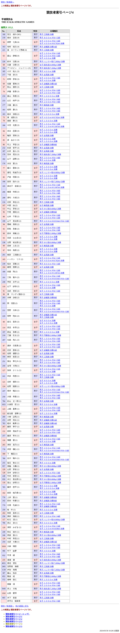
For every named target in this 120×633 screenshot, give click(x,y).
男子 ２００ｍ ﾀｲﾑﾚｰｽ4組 (50, 102)
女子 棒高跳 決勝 (47, 205)
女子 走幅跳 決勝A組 (48, 84)
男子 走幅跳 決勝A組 (48, 47)
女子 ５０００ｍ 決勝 (48, 132)
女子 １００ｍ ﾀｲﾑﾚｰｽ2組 (50, 90)
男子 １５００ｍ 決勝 (48, 580)
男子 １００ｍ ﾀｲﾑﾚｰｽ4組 (50, 395)
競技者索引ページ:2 (14, 619)
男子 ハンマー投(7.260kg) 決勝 (52, 62)
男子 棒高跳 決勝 (47, 105)
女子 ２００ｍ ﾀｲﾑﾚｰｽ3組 (50, 78)
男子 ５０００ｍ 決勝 (48, 404)
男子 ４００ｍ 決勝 (48, 71)
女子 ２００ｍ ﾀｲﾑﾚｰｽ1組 (50, 93)
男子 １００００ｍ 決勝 (49, 96)
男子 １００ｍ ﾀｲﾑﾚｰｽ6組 (50, 99)
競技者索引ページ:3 (14, 621)
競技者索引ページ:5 (14, 626)
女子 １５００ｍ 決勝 (48, 121)
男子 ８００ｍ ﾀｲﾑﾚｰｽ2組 (50, 38)
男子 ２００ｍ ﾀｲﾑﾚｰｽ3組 (50, 303)
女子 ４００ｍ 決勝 (48, 58)
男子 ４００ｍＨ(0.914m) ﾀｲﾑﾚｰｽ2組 (54, 221)
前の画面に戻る (22, 606)
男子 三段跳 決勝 (47, 34)
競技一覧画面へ (7, 2)
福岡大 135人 (7, 27)
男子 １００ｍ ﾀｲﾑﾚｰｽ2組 (50, 124)
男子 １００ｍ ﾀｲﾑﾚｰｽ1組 (50, 185)
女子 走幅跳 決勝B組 (48, 145)
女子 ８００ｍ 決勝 (48, 139)
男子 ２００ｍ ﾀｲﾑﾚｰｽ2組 (50, 309)
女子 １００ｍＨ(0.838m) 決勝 (52, 529)
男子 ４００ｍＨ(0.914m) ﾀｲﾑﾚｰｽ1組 (54, 450)
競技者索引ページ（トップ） (18, 614)
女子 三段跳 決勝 (47, 87)
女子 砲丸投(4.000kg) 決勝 (50, 65)
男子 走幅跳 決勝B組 (48, 298)
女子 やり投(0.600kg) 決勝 (50, 209)
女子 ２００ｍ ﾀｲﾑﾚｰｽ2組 (50, 41)
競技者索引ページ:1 (14, 616)
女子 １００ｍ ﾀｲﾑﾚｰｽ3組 (50, 228)
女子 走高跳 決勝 (47, 136)
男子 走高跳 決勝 (47, 75)
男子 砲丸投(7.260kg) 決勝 (50, 68)
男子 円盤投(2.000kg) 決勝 (50, 335)
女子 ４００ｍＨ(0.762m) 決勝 (52, 43)
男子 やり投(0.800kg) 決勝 (50, 242)
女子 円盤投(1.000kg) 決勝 (50, 233)
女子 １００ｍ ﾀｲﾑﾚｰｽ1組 (50, 53)
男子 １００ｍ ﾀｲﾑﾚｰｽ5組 (50, 301)
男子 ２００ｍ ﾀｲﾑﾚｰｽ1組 (50, 276)
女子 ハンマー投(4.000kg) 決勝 (52, 173)
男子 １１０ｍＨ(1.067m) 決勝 (52, 126)
